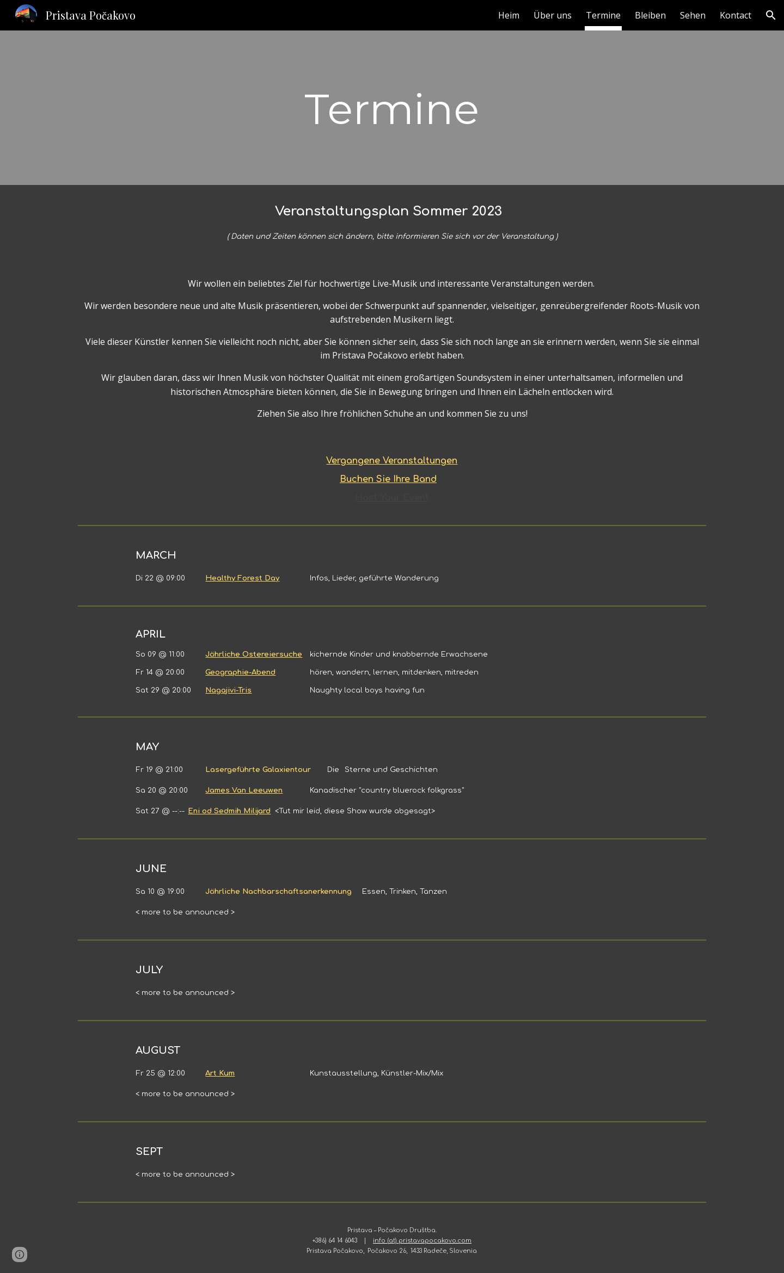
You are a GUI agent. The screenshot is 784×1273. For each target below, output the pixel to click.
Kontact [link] (735, 15)
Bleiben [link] (650, 15)
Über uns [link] (553, 15)
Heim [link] (508, 15)
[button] (771, 15)
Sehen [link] (693, 15)
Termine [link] (603, 15)
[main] (392, 108)
